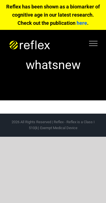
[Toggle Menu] (93, 43)
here (82, 23)
